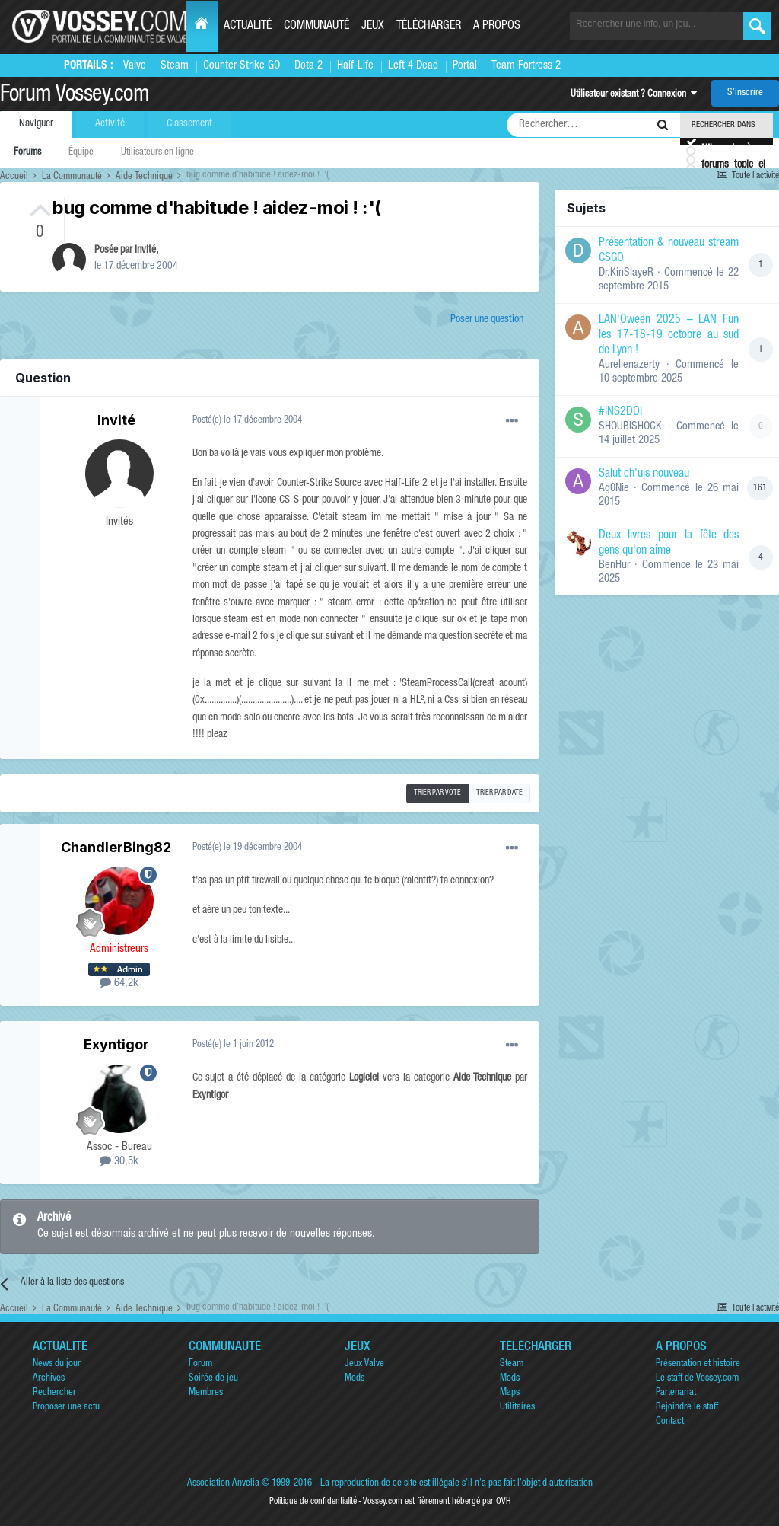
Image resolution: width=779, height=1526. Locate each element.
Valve (134, 66)
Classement (189, 124)
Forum (200, 1364)
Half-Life (355, 66)
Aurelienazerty (629, 365)
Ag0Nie (614, 488)
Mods (354, 1379)
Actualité (248, 27)
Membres (206, 1393)
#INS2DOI (620, 413)
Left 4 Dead (413, 66)
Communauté (316, 27)
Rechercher (54, 1393)
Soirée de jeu (213, 1379)
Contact (670, 1422)
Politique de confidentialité (313, 1501)
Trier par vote (437, 793)
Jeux (372, 27)
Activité (110, 124)
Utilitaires (517, 1408)
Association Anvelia (223, 1484)
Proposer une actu (66, 1408)
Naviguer (36, 124)
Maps (510, 1393)
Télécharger (428, 27)
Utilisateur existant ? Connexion (634, 95)
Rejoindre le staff (687, 1408)
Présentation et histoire (698, 1364)
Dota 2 (308, 66)
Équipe (81, 153)
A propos (496, 27)
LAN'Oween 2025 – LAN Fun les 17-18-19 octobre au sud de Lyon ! (669, 335)
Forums (27, 153)
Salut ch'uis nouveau (644, 474)
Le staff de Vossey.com (697, 1379)
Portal (465, 66)
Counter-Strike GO (241, 66)
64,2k (119, 983)
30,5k (119, 1161)
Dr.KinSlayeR (626, 273)
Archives (49, 1379)
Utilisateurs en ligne (157, 153)
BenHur (614, 565)
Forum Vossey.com (74, 96)
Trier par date (499, 793)
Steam (175, 66)
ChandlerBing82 (116, 847)
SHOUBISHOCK (630, 427)
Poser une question (486, 319)
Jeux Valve (364, 1364)
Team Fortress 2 (526, 66)
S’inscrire (745, 93)
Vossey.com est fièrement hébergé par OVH (436, 1501)
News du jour (57, 1364)
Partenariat (676, 1393)
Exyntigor (116, 1044)
